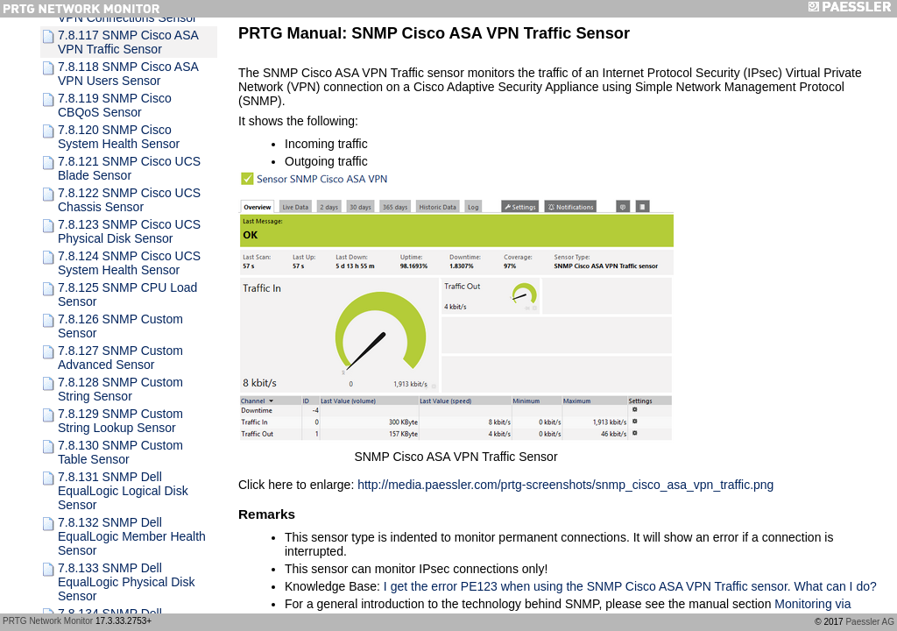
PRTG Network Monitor (48, 621)
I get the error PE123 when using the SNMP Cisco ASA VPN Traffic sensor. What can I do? (630, 586)
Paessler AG (869, 622)
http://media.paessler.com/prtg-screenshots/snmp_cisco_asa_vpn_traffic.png (565, 485)
